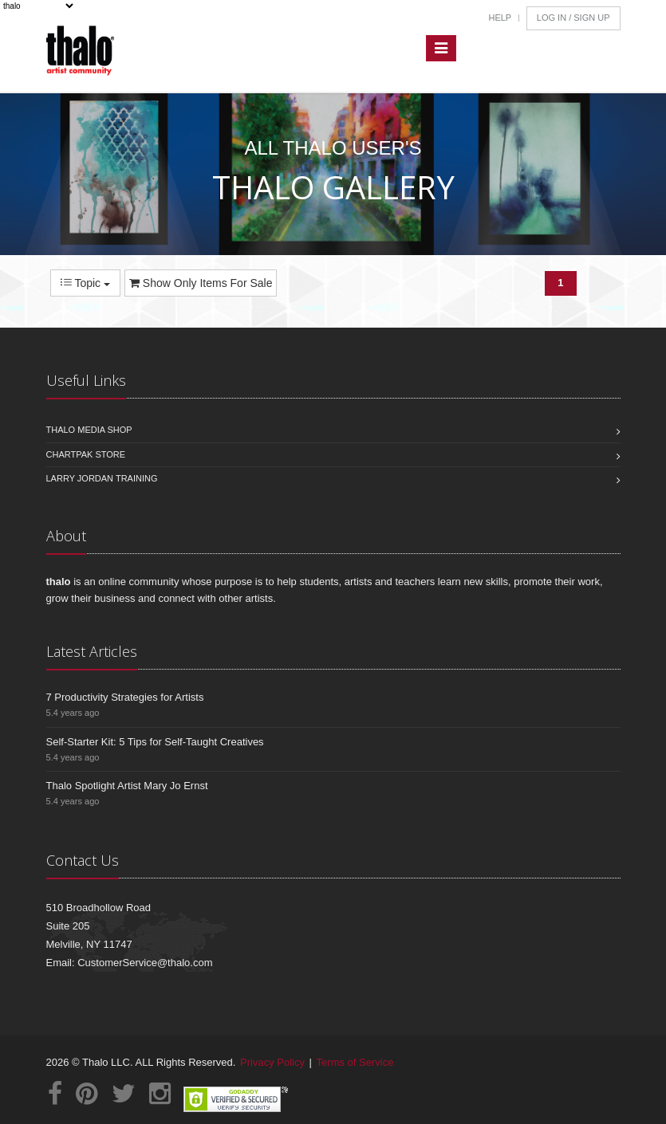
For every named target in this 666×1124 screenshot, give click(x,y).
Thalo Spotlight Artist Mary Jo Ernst (127, 786)
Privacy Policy (272, 1062)
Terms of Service (355, 1062)
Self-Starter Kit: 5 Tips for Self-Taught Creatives (155, 742)
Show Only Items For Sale (201, 283)
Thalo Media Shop (89, 429)
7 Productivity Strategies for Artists (125, 697)
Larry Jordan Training (102, 478)
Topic (85, 283)
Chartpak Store (86, 454)
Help (499, 17)
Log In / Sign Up (573, 17)
